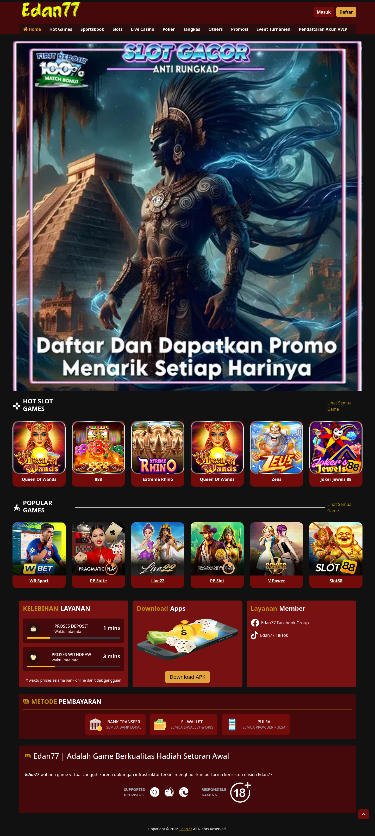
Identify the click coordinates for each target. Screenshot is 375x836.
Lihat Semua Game (339, 406)
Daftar (346, 12)
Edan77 (185, 828)
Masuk (324, 12)
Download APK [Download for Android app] (187, 676)
